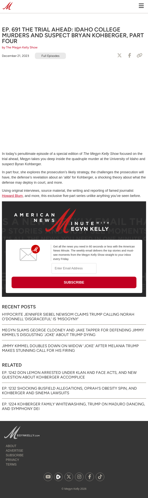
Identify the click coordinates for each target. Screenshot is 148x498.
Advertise (14, 450)
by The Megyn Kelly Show (20, 47)
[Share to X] (119, 55)
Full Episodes (50, 56)
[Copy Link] (139, 55)
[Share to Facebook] (129, 55)
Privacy (12, 459)
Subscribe (15, 455)
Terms (11, 464)
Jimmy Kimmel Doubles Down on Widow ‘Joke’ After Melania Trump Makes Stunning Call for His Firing (70, 348)
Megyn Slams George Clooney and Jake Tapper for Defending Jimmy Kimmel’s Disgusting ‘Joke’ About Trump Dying (73, 332)
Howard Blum (12, 196)
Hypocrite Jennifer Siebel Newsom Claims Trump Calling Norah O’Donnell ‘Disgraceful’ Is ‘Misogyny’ (68, 316)
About (11, 446)
